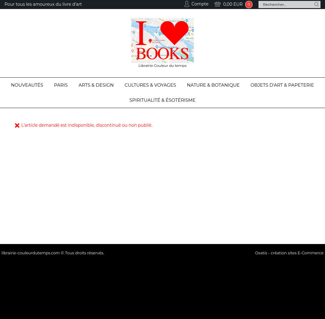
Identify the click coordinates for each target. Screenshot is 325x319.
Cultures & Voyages (150, 85)
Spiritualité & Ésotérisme (162, 100)
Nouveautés (27, 85)
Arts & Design (96, 85)
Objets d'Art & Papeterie (282, 85)
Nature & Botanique (213, 85)
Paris (61, 85)
